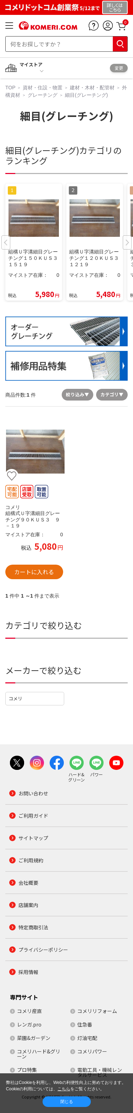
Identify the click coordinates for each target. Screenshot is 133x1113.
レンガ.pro (29, 1024)
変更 (119, 68)
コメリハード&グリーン (38, 1054)
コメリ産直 (29, 1010)
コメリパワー (92, 1051)
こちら (63, 1088)
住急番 (84, 1024)
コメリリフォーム (97, 1010)
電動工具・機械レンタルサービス (99, 1072)
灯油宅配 (87, 1037)
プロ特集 (27, 1069)
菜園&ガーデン (33, 1037)
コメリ (15, 698)
